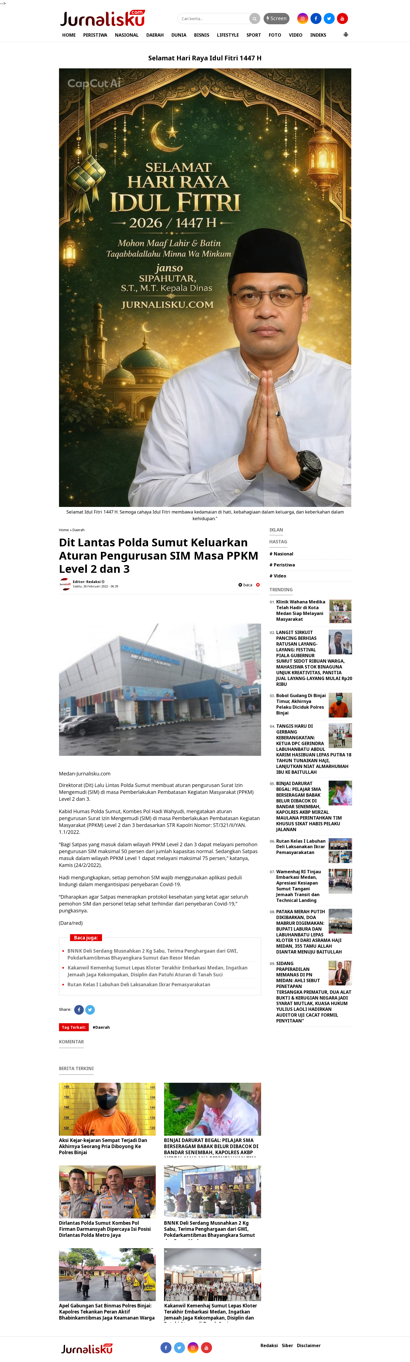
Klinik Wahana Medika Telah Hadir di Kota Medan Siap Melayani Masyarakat (300, 610)
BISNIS (201, 35)
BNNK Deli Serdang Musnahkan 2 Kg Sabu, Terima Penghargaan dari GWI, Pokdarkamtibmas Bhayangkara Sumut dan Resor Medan (209, 1232)
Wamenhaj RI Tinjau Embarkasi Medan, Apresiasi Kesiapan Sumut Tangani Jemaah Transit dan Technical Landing (298, 886)
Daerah (79, 529)
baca (245, 584)
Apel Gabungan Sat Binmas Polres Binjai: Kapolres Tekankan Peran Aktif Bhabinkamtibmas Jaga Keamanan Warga (107, 1311)
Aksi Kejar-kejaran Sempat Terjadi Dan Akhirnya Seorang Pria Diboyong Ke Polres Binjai (103, 1146)
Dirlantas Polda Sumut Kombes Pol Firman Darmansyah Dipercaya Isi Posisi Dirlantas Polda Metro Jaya (105, 1229)
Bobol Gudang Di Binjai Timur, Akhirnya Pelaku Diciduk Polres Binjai (301, 704)
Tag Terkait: (74, 1027)
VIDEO (295, 35)
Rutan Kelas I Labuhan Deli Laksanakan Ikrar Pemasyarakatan (139, 984)
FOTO (275, 35)
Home (64, 529)
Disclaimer (309, 1345)
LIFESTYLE (228, 35)
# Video (277, 576)
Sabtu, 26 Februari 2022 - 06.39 (95, 586)
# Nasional (281, 554)
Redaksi (269, 1345)
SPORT (253, 35)
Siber (287, 1345)
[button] (346, 32)
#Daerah (101, 1027)
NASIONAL (127, 35)
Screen (276, 18)
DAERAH (155, 35)
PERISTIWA (95, 35)
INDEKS (318, 35)
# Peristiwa (282, 565)
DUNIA (178, 35)
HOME (69, 35)
